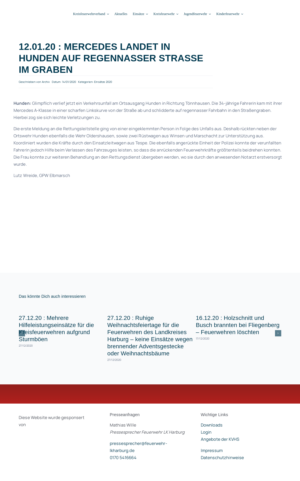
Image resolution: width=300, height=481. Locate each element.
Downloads (211, 425)
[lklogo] (31, 6)
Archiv (46, 82)
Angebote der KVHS (220, 439)
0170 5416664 (123, 457)
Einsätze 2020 (103, 82)
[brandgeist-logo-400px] (50, 434)
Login (206, 432)
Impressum (212, 450)
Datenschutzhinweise (222, 457)
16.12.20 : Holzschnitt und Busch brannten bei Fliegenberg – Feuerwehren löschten (238, 325)
